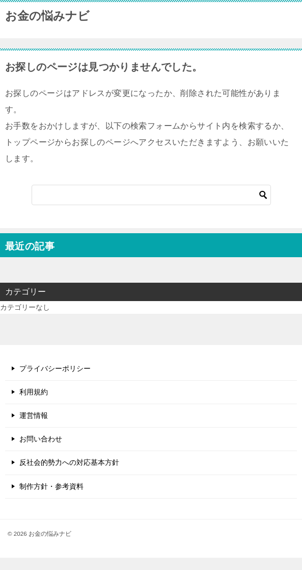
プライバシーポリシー (55, 368)
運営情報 (33, 415)
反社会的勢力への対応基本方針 (69, 462)
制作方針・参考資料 (51, 486)
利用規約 (33, 392)
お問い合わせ (40, 439)
